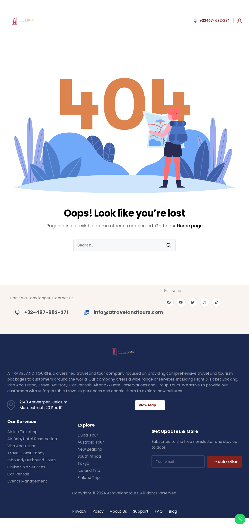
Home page (190, 226)
